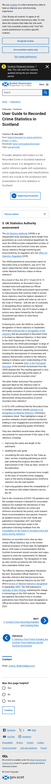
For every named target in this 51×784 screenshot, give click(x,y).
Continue (8, 710)
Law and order (14, 147)
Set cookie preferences (25, 56)
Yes (9, 688)
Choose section (25, 213)
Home (4, 102)
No (9, 694)
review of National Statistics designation (28, 583)
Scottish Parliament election (21, 66)
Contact (30, 743)
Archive (19, 743)
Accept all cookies (25, 41)
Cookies (40, 743)
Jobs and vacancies (28, 748)
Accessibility (7, 743)
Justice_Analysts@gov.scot (21, 666)
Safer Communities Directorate (26, 144)
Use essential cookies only (25, 50)
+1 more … (13, 141)
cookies (14, 5)
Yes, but (11, 701)
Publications (15, 102)
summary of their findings (14, 590)
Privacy (44, 748)
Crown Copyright (9, 748)
